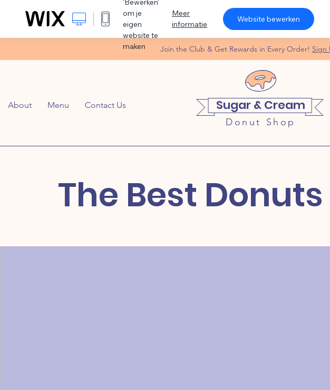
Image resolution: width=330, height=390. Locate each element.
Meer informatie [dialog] (189, 18)
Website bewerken (268, 19)
